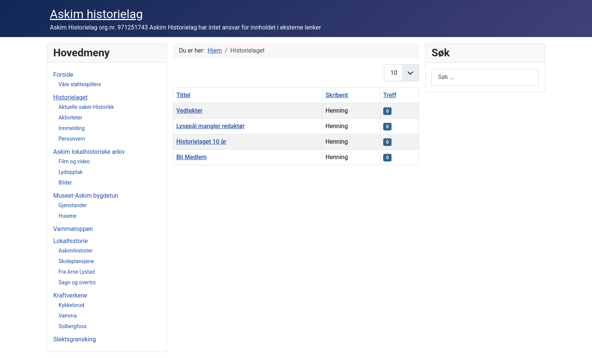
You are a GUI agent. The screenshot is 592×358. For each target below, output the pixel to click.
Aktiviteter (70, 118)
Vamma (68, 316)
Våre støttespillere (80, 84)
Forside (63, 74)
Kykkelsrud (71, 305)
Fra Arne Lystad (77, 272)
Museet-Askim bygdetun (85, 195)
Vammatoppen (73, 228)
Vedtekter (189, 110)
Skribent (336, 95)
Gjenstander (73, 205)
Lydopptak (71, 172)
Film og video (74, 161)
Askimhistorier (75, 251)
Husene (68, 216)
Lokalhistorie (70, 241)
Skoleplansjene (76, 261)
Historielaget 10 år (201, 141)
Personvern (72, 139)
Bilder (65, 183)
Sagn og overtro (77, 282)
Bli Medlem (191, 157)
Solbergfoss (73, 326)
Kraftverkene (70, 295)
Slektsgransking (74, 339)
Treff (389, 95)
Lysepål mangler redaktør (210, 126)
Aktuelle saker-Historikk (86, 107)
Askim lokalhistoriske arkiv (89, 151)
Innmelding (72, 128)
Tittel (183, 95)
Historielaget (70, 97)
